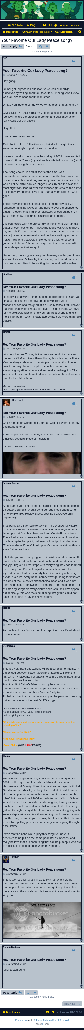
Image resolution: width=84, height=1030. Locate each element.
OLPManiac (9, 646)
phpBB (30, 1020)
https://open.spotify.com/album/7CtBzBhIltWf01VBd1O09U (34, 389)
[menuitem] (30, 25)
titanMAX (7, 274)
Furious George (11, 483)
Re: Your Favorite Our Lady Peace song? (34, 287)
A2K (5, 58)
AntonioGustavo (11, 947)
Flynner (15, 857)
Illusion (6, 756)
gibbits (6, 608)
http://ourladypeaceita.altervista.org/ (22, 708)
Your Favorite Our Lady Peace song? (36, 40)
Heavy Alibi (18, 400)
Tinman (6, 332)
